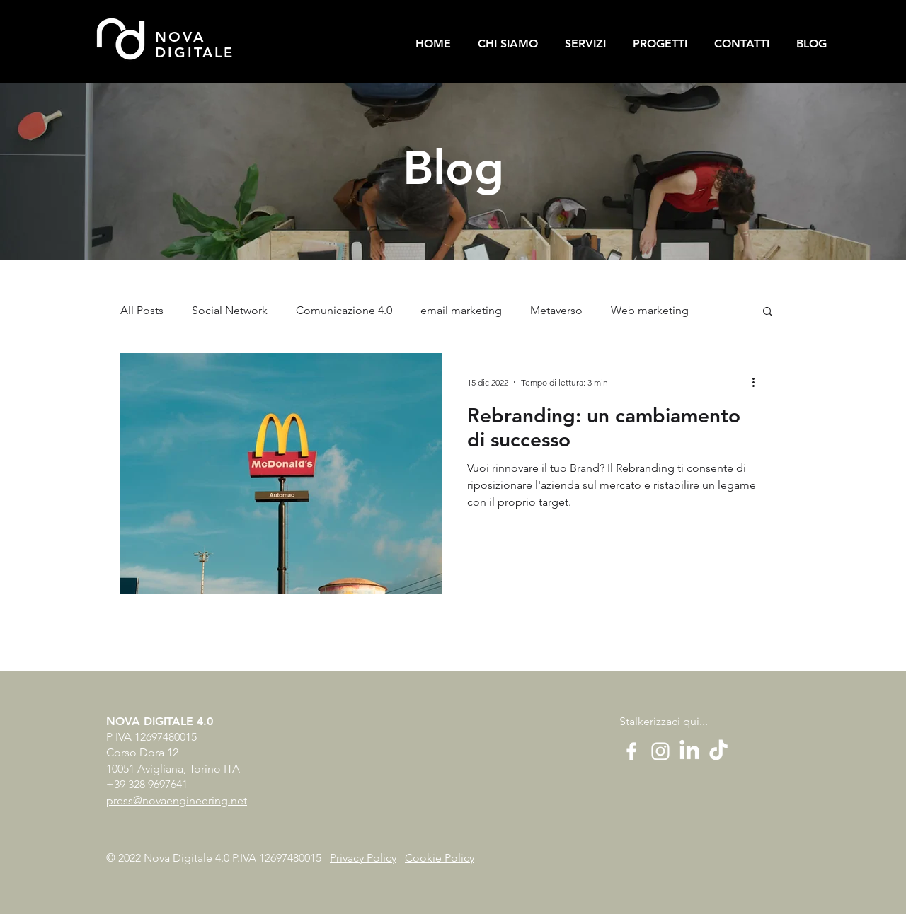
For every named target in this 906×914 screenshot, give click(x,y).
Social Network (230, 310)
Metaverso (556, 310)
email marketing (461, 310)
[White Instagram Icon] (660, 751)
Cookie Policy (439, 857)
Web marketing (650, 310)
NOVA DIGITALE (194, 44)
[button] (767, 312)
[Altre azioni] (758, 382)
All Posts (142, 310)
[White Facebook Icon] (631, 751)
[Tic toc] (718, 751)
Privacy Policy (363, 857)
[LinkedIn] (689, 751)
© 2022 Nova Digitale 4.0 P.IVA (182, 857)
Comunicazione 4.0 (344, 310)
